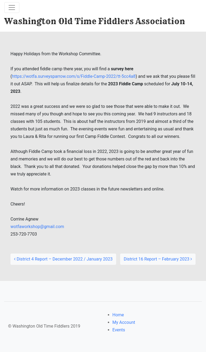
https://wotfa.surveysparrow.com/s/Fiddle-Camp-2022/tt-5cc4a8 (73, 76)
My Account (123, 322)
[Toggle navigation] (11, 7)
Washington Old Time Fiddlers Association (94, 21)
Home (118, 314)
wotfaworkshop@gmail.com (37, 226)
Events (118, 329)
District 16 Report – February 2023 (158, 259)
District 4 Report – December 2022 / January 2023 (63, 259)
